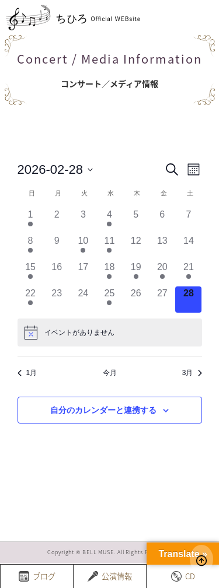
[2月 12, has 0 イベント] (136, 247)
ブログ (37, 576)
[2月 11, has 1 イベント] (109, 247)
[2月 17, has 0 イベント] (83, 273)
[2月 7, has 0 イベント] (188, 221)
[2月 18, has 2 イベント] (109, 273)
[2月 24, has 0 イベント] (83, 299)
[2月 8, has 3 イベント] (31, 247)
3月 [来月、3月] (192, 373)
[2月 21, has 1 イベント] (188, 273)
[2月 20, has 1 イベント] (162, 273)
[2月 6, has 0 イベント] (162, 221)
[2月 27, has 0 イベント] (162, 299)
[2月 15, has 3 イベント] (31, 273)
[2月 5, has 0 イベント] (136, 221)
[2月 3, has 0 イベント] (83, 221)
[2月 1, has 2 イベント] (31, 221)
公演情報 (110, 576)
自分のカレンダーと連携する (103, 410)
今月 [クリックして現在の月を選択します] (110, 373)
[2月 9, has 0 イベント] (57, 247)
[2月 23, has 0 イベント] (57, 299)
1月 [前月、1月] (27, 373)
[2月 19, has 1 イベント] (136, 273)
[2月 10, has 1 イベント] (83, 247)
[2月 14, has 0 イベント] (188, 247)
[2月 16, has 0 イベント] (57, 273)
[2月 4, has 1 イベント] (109, 221)
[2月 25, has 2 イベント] (109, 299)
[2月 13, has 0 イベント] (162, 247)
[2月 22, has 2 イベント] (31, 299)
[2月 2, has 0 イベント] (57, 221)
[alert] (110, 332)
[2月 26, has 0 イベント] (136, 299)
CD (183, 576)
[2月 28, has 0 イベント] (188, 299)
